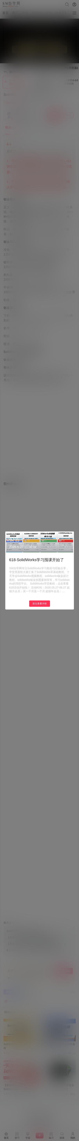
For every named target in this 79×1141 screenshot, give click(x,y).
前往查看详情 (40, 603)
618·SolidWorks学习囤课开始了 (36, 560)
